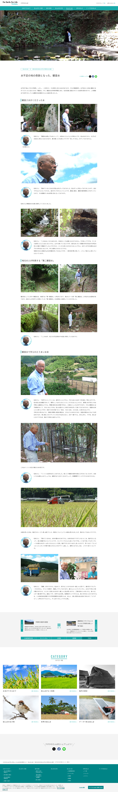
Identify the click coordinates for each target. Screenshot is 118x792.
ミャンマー (86, 773)
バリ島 (85, 771)
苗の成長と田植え (7, 774)
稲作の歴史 (49, 8)
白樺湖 (59, 638)
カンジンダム (43, 638)
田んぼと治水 (69, 8)
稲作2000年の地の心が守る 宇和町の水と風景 (42, 69)
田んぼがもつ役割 (38, 8)
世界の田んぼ (79, 8)
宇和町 (89, 638)
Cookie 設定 (82, 789)
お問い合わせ (110, 3)
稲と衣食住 (38, 779)
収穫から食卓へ (7, 781)
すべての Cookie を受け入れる (96, 789)
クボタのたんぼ (24, 3)
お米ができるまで (26, 8)
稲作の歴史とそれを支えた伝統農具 (38, 776)
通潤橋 (74, 638)
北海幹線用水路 (28, 638)
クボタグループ (100, 3)
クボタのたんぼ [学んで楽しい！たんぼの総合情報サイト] (15, 762)
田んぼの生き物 (59, 8)
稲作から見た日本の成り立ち (39, 771)
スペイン (86, 776)
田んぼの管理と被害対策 (7, 778)
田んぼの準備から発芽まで (7, 771)
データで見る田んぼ (91, 8)
